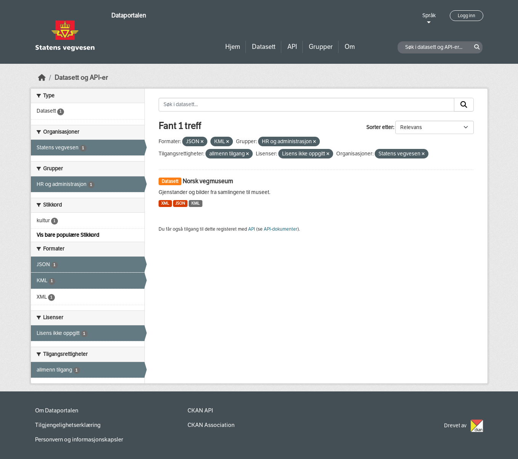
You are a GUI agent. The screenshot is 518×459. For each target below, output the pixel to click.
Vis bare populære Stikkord (68, 235)
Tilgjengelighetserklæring (68, 425)
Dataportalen (128, 15)
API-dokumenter (280, 229)
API (292, 47)
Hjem (232, 47)
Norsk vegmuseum (208, 181)
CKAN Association (211, 425)
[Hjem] (42, 78)
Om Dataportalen (56, 410)
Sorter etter (379, 127)
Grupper (321, 47)
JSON (180, 203)
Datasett (264, 47)
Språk (429, 15)
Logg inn (466, 15)
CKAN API (200, 410)
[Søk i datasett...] (306, 105)
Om (350, 47)
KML (195, 203)
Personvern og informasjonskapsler (79, 439)
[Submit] (464, 105)
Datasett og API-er (81, 78)
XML (165, 203)
